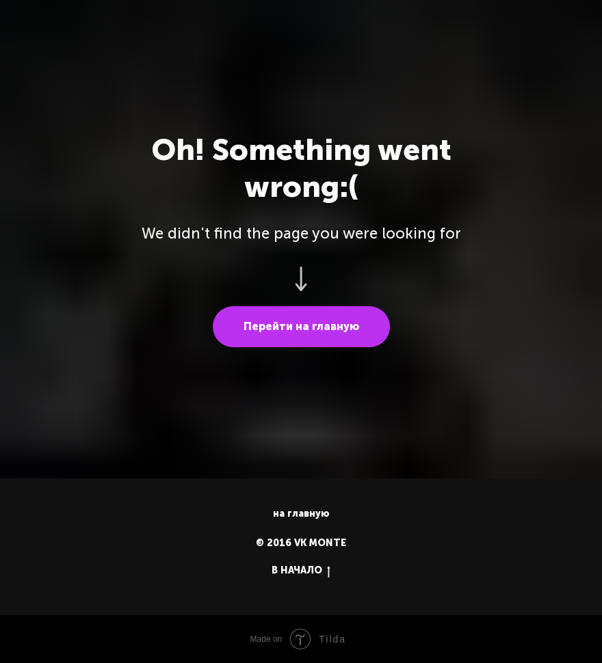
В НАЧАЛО (301, 571)
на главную (301, 513)
